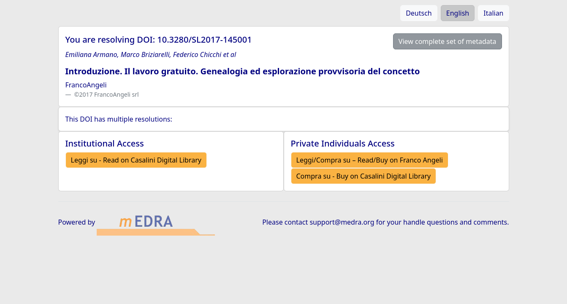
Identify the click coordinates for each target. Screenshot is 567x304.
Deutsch (419, 13)
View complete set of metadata (447, 41)
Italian (493, 13)
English (457, 13)
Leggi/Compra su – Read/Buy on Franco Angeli (369, 160)
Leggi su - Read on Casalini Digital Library (136, 160)
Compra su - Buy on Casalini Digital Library (363, 176)
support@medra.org (341, 222)
